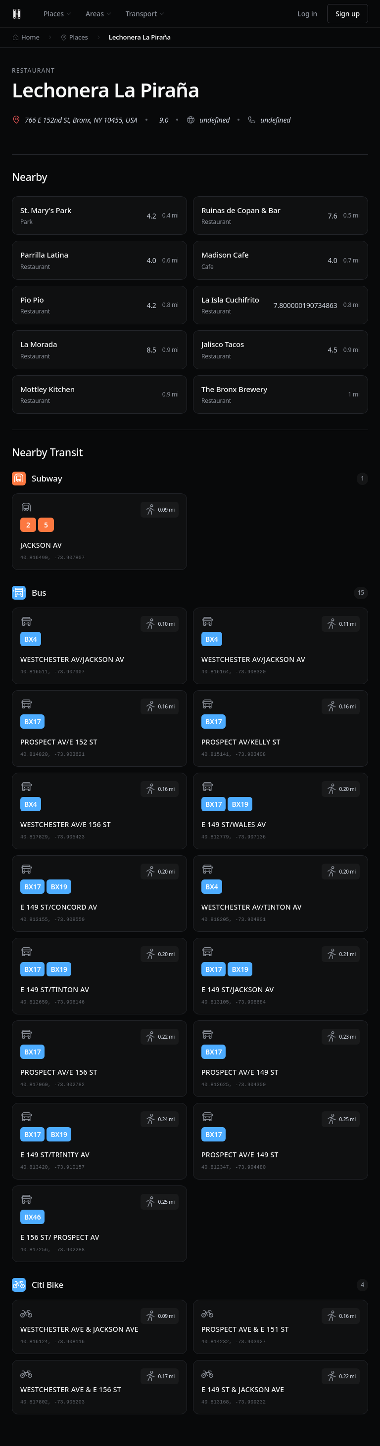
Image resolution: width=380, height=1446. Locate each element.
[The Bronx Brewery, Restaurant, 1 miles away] (280, 394)
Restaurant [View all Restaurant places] (33, 70)
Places (58, 13)
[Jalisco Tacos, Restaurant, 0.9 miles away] (280, 349)
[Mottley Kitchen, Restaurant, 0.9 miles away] (99, 394)
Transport (145, 13)
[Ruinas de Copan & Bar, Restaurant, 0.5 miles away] (280, 215)
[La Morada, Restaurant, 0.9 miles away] (99, 349)
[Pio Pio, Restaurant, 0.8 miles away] (99, 305)
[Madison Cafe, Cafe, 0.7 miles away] (280, 260)
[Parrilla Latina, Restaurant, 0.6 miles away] (99, 260)
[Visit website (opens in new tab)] (208, 120)
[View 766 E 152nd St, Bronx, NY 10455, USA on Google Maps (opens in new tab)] (75, 120)
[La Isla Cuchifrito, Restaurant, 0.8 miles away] (280, 305)
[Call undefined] (268, 120)
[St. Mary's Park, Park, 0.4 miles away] (99, 215)
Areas (99, 13)
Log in (307, 13)
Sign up (347, 13)
